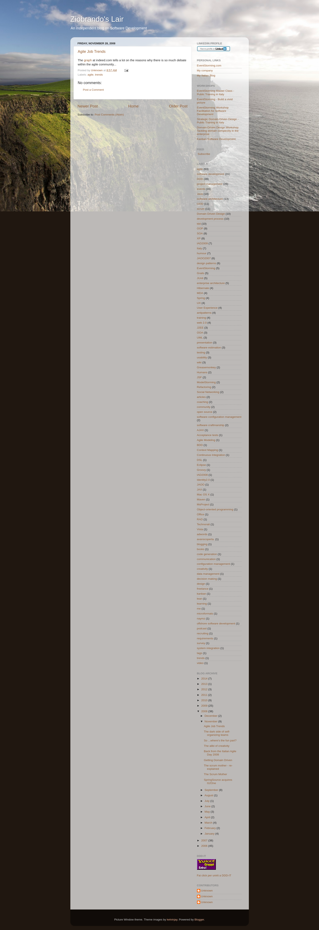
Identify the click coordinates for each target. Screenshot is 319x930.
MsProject (203, 504)
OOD (200, 203)
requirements (205, 638)
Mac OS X (203, 494)
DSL (199, 459)
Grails (200, 273)
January (210, 833)
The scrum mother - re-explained (218, 767)
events (201, 188)
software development (210, 174)
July (207, 800)
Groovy (201, 469)
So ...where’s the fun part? (220, 740)
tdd (199, 223)
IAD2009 (202, 243)
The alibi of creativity (216, 745)
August (209, 795)
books (200, 549)
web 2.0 (202, 322)
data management (208, 573)
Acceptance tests (207, 435)
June (208, 806)
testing (201, 352)
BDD (200, 445)
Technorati (203, 524)
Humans (202, 372)
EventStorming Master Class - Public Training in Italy (215, 92)
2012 (204, 689)
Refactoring (204, 387)
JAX (199, 489)
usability (202, 357)
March (209, 822)
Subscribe (203, 153)
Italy (199, 248)
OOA (200, 332)
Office (200, 514)
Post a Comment (93, 89)
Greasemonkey (206, 367)
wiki (199, 362)
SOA (200, 233)
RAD (200, 519)
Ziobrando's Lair (97, 19)
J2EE (200, 327)
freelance (203, 588)
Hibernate (203, 288)
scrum (201, 208)
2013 (204, 683)
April (208, 817)
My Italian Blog (206, 75)
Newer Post (88, 106)
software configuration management (219, 416)
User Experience (207, 307)
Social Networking (208, 392)
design (201, 583)
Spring (201, 298)
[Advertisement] (126, 129)
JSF (199, 377)
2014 (204, 678)
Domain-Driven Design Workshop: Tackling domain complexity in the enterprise (218, 131)
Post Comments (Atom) (109, 114)
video (200, 663)
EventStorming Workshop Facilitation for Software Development (213, 111)
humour (202, 253)
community (203, 406)
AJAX (200, 430)
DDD (200, 179)
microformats (205, 613)
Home (133, 106)
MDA (200, 293)
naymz (201, 618)
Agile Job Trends (92, 51)
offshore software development (216, 623)
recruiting (203, 633)
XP (199, 238)
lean (199, 598)
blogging (202, 544)
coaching (202, 402)
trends (99, 74)
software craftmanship (210, 425)
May (208, 811)
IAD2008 (202, 474)
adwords (202, 534)
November (211, 721)
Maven (201, 499)
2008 (204, 711)
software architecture (210, 198)
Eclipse (201, 464)
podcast (202, 628)
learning (202, 603)
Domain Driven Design (211, 213)
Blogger (199, 919)
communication (206, 559)
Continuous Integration (211, 455)
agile (91, 74)
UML (200, 337)
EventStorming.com (209, 65)
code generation (207, 554)
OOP (200, 228)
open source (204, 411)
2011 (204, 694)
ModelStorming (206, 382)
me (199, 608)
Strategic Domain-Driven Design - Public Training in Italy (218, 121)
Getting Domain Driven (218, 760)
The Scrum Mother (215, 774)
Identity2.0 (203, 479)
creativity (202, 568)
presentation (204, 342)
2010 (204, 700)
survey (201, 643)
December (211, 715)
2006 (204, 845)
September (212, 789)
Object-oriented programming (215, 509)
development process (210, 218)
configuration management (213, 563)
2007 (204, 840)
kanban (201, 593)
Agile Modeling (206, 440)
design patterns (206, 263)
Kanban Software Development (216, 139)
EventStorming (206, 268)
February (211, 828)
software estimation (209, 347)
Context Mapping (207, 450)
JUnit (200, 278)
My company (205, 70)
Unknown (207, 890)
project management (209, 184)
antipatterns (204, 312)
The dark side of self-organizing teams (217, 733)
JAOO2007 (204, 258)
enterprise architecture (211, 283)
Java (200, 193)
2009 (204, 705)
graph (88, 60)
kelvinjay (172, 919)
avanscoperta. (206, 539)
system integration (208, 648)
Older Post (178, 106)
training (201, 317)
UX (199, 303)
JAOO (201, 484)
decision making (207, 578)
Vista (200, 529)
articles (201, 397)
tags (199, 653)
